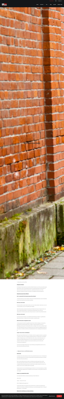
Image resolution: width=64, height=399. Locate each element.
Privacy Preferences (52, 398)
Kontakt (54, 4)
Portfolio (42, 4)
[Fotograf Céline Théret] (4, 4)
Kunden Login (60, 4)
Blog (51, 4)
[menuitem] (52, 1)
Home (37, 4)
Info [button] (47, 4)
